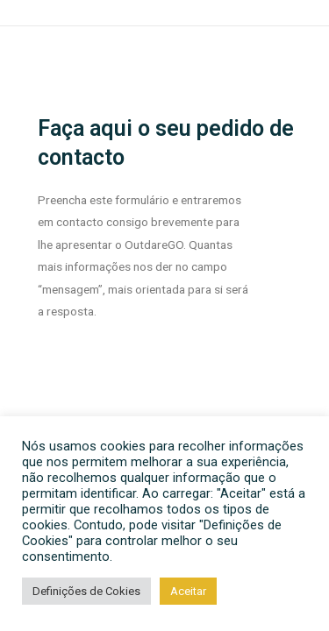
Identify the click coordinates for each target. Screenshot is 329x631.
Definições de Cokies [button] (86, 591)
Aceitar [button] (188, 591)
